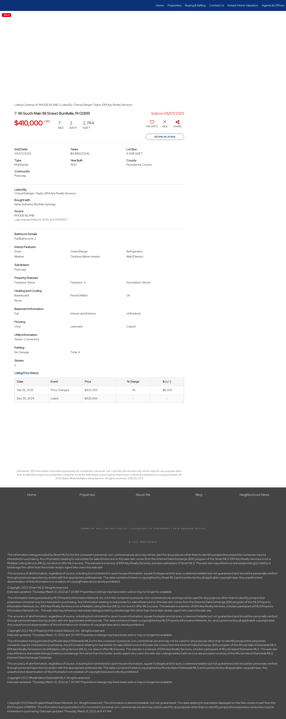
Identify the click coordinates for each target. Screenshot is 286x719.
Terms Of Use (91, 529)
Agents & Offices (273, 5)
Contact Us (216, 5)
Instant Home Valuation (243, 5)
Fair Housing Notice (189, 529)
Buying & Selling (195, 5)
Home (160, 5)
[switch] (152, 125)
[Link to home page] (5, 5)
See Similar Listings (164, 137)
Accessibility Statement (151, 529)
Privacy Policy (116, 529)
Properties (174, 5)
